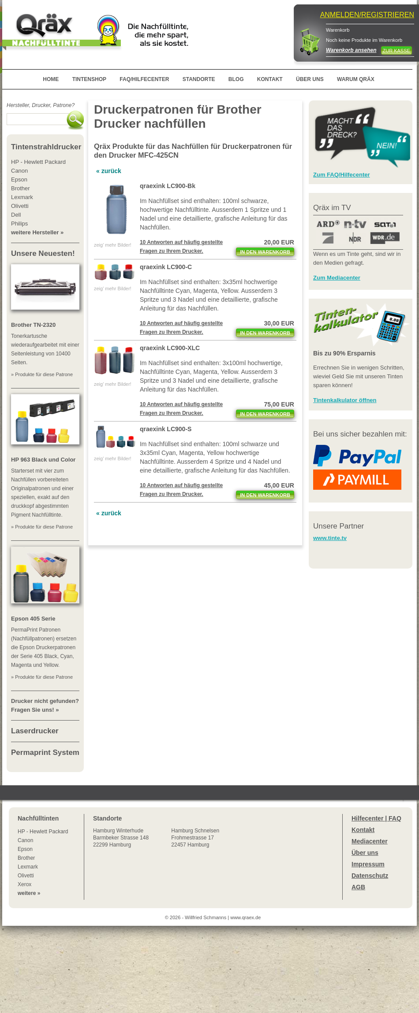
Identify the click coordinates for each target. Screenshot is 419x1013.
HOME (51, 79)
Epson (25, 849)
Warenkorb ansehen (351, 50)
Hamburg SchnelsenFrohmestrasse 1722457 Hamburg (195, 838)
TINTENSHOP (89, 79)
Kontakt (363, 829)
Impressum (368, 864)
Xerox (24, 884)
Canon (25, 840)
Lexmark (28, 867)
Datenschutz (370, 875)
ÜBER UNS (310, 79)
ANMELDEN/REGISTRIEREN (367, 14)
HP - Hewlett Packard (43, 831)
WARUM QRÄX (355, 79)
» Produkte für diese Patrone (42, 374)
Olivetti (26, 876)
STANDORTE (199, 79)
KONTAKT (270, 79)
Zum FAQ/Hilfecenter (341, 174)
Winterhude (121, 838)
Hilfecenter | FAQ (376, 818)
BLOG (236, 79)
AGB (358, 887)
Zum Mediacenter (336, 277)
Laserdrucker (35, 731)
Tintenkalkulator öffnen (345, 400)
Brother (26, 858)
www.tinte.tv (330, 538)
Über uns (365, 852)
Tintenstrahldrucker (46, 147)
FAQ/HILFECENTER (144, 79)
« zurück (108, 170)
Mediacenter (370, 841)
